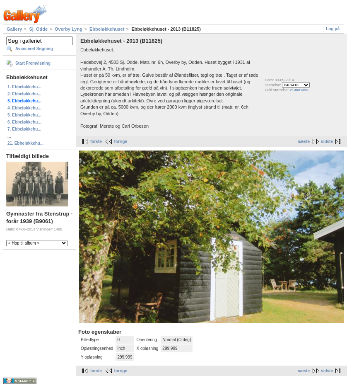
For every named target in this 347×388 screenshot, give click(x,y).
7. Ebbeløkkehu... (24, 129)
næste (304, 141)
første (96, 141)
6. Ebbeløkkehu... (24, 122)
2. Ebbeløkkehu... (24, 94)
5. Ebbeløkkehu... (24, 115)
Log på (333, 29)
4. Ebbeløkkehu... (24, 108)
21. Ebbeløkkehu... (25, 143)
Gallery (14, 29)
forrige (121, 141)
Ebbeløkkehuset (106, 29)
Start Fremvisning (33, 63)
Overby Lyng (68, 29)
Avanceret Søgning (34, 48)
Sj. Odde (38, 29)
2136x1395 (299, 90)
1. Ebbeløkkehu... (24, 87)
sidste (327, 141)
